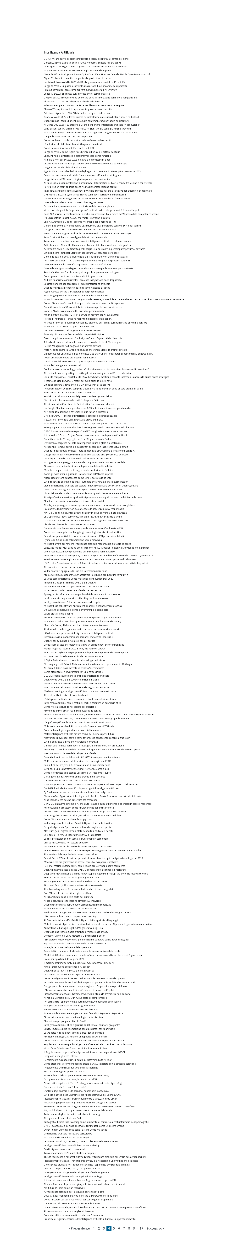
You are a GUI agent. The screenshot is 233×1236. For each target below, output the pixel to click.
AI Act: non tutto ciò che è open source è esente (69, 326)
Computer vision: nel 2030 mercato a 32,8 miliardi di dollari (74, 935)
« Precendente (79, 1228)
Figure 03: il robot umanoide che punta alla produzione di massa (77, 78)
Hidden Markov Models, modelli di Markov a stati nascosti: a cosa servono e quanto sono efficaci (95, 1207)
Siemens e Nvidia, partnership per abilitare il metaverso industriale (78, 636)
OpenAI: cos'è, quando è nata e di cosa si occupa (69, 640)
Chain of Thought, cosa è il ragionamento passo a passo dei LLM (78, 109)
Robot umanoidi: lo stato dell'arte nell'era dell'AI (69, 148)
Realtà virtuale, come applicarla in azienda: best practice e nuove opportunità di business (90, 559)
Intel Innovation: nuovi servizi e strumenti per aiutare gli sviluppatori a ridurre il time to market (93, 850)
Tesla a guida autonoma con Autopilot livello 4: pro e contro (75, 881)
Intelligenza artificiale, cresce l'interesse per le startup (72, 1145)
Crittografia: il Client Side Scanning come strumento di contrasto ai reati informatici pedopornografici (96, 1121)
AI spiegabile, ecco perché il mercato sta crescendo (71, 799)
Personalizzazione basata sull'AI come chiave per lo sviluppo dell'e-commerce (84, 865)
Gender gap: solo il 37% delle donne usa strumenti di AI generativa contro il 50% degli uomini (92, 225)
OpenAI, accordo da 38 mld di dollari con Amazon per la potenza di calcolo (83, 307)
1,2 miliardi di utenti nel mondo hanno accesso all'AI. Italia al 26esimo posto (83, 342)
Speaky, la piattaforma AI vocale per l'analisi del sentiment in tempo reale (82, 594)
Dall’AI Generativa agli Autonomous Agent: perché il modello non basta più (83, 489)
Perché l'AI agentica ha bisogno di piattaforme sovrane (72, 345)
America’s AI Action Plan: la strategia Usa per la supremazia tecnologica (81, 272)
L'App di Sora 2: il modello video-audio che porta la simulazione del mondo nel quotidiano (91, 97)
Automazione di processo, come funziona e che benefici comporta (79, 807)
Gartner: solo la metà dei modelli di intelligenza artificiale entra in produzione (84, 745)
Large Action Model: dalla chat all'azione (65, 167)
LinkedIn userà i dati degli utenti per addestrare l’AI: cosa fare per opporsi (82, 252)
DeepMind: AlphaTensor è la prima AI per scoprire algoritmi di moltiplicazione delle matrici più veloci (96, 873)
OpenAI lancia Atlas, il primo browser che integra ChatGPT (74, 202)
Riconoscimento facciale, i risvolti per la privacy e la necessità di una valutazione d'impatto (91, 1160)
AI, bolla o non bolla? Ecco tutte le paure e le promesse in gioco (77, 159)
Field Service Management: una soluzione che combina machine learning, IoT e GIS (87, 912)
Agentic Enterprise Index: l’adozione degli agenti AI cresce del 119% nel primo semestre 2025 (92, 171)
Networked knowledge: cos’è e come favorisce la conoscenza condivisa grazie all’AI (87, 737)
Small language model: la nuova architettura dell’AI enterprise (76, 295)
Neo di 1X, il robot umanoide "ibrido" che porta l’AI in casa (74, 400)
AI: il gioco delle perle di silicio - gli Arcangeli (66, 1137)
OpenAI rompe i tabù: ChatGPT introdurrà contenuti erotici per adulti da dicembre (86, 120)
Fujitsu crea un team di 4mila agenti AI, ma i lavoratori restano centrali (80, 186)
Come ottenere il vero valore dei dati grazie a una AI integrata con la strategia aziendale (90, 1063)
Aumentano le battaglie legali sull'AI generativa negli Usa (73, 927)
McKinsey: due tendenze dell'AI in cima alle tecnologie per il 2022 (77, 761)
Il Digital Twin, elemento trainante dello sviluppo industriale (74, 660)
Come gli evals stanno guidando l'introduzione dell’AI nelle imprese (78, 473)
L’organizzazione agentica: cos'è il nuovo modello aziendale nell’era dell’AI (82, 62)
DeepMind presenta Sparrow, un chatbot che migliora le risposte (77, 827)
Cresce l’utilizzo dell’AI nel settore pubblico (66, 842)
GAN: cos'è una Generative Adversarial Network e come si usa (76, 768)
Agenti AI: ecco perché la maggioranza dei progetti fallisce (74, 291)
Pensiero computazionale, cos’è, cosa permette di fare (72, 1168)
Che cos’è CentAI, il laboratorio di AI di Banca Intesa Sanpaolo (76, 625)
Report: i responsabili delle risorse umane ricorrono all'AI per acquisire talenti (84, 536)
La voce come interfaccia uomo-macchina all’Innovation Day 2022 (78, 578)
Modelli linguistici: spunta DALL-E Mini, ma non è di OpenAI (74, 648)
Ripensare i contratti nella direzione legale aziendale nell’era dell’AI (78, 466)
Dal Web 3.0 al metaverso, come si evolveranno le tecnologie (76, 609)
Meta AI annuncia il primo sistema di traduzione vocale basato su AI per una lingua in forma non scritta (98, 924)
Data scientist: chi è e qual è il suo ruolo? (65, 1087)
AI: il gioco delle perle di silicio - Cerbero (64, 1118)
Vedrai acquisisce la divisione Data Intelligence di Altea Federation (78, 823)
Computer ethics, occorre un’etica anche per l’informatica (74, 1215)
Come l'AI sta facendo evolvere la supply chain (68, 819)
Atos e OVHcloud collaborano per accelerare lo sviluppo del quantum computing (86, 574)
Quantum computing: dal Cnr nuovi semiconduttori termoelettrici (77, 904)
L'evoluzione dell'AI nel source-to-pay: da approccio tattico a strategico (81, 361)
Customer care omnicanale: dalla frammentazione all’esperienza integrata (82, 175)
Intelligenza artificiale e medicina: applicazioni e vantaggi (73, 1176)
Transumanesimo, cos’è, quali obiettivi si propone (70, 1153)
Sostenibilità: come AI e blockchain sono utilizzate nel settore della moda (82, 951)
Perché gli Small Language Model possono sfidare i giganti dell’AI (78, 396)
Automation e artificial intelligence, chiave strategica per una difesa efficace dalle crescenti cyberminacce (98, 555)
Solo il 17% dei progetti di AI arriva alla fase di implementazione (77, 764)
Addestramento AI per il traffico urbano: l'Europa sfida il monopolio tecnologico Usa (88, 245)
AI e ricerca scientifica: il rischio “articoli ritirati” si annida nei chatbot (79, 404)
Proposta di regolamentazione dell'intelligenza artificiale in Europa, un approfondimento (90, 1218)
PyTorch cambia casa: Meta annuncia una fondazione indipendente (79, 792)
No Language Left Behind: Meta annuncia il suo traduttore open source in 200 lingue (88, 664)
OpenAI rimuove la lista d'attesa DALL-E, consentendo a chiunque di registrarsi (85, 869)
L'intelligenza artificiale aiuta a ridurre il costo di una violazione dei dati (80, 699)
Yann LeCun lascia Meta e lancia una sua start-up (69, 392)
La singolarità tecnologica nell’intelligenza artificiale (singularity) (77, 1172)
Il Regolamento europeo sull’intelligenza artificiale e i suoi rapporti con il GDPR (85, 1052)
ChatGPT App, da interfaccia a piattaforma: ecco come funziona (77, 155)
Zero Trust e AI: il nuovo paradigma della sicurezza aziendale (75, 237)
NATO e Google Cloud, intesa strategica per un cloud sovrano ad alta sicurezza (85, 512)
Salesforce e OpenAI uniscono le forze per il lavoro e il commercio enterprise (84, 105)
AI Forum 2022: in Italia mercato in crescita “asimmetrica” (74, 667)
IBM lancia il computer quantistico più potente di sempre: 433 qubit (79, 990)
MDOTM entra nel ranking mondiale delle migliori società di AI (76, 687)
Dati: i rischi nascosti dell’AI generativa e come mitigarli (72, 330)
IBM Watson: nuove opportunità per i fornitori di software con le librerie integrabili (86, 939)
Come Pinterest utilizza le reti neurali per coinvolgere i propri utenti (78, 1199)
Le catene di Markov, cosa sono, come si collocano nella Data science (81, 1141)
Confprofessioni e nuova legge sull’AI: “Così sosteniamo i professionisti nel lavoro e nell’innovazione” (96, 369)
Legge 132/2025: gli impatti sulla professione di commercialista (77, 93)
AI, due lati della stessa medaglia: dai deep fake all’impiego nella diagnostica (83, 1013)
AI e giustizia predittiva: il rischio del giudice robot (69, 1005)
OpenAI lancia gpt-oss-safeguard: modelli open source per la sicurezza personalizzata (88, 268)
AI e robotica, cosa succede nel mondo (64, 567)
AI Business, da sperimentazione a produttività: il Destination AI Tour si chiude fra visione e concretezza (98, 182)
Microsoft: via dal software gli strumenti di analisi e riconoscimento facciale (83, 605)
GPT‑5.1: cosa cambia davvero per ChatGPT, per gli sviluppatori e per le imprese (86, 431)
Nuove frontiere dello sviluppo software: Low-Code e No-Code (77, 586)
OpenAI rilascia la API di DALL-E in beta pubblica (69, 970)
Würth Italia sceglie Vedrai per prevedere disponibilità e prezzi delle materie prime (86, 652)
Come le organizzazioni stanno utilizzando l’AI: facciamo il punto (77, 772)
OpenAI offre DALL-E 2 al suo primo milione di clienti (71, 679)
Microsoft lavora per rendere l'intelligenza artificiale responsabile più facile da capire (87, 543)
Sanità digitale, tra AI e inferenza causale (65, 1149)
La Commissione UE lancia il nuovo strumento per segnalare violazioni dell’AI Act (86, 520)
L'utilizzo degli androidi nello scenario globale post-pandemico (76, 1090)
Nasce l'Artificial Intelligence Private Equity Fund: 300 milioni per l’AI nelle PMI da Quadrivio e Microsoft (97, 74)
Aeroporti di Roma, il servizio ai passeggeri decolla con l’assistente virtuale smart (86, 446)
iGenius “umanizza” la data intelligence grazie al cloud (72, 877)
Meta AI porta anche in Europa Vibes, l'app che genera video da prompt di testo (85, 349)
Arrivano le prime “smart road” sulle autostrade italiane (72, 710)
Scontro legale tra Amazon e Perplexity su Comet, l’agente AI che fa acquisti (83, 338)
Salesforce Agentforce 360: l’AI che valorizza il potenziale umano (77, 113)
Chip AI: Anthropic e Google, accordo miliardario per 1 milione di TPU (80, 221)
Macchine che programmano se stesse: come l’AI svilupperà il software (81, 862)
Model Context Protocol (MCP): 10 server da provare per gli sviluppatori (81, 314)
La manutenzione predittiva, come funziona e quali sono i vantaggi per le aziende (86, 718)
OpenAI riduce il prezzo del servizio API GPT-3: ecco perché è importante (82, 757)
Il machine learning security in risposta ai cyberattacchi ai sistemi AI (79, 962)
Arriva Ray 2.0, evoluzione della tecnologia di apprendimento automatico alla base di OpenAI (92, 749)
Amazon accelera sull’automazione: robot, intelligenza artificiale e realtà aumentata (87, 241)
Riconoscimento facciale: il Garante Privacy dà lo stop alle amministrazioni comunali (88, 993)
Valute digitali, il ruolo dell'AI (58, 613)
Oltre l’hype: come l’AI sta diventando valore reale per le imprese (77, 458)
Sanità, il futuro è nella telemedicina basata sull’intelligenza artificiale (79, 1028)
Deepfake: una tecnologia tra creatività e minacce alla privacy (76, 931)
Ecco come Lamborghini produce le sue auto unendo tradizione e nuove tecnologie (87, 233)
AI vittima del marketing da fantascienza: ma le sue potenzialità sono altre (82, 629)
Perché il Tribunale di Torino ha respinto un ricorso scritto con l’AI (78, 318)
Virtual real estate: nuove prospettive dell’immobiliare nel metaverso (79, 551)
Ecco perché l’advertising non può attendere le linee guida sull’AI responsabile (84, 508)
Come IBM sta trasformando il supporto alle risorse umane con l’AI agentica (84, 303)
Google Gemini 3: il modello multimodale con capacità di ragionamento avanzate (86, 454)
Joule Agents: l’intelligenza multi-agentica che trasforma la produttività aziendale (85, 66)
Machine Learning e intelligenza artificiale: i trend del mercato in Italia (80, 691)
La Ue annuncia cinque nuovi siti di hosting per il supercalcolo (76, 598)
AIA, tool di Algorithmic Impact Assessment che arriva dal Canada (78, 1110)
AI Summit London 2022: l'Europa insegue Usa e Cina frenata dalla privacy (82, 621)
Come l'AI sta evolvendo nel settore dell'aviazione (70, 706)
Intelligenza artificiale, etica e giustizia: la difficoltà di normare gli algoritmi (82, 1024)
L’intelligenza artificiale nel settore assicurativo (68, 1133)
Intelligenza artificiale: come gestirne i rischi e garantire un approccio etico (82, 702)
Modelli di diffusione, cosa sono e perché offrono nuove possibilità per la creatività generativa (93, 955)
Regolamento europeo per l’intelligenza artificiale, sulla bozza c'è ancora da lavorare (88, 1044)
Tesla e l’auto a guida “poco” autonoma (64, 1071)
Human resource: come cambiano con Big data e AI (71, 1009)
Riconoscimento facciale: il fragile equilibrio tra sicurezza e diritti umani (80, 1098)
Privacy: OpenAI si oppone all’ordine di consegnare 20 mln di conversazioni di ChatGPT (89, 427)
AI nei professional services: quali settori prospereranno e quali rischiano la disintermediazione (93, 497)
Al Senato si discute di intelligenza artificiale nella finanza (73, 101)
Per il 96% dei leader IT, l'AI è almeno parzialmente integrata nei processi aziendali (87, 260)
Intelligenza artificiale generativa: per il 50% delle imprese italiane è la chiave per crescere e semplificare (98, 190)
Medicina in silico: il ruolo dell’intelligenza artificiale (70, 753)
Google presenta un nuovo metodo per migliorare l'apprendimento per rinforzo (85, 986)
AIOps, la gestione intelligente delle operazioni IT (69, 947)
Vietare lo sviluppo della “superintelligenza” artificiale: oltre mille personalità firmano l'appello (92, 210)
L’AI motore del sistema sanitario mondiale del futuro (72, 1203)
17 (141, 1228)
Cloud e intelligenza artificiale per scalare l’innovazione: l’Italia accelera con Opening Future (91, 485)
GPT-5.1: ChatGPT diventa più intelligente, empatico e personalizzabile (80, 415)
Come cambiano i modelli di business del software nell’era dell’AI (77, 140)
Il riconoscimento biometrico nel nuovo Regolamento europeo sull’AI (80, 1180)
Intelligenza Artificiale (59, 52)
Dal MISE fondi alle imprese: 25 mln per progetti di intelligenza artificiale (81, 788)
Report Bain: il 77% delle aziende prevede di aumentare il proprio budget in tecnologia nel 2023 (93, 858)
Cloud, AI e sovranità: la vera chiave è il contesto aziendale (74, 501)
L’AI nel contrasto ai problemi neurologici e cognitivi (71, 741)
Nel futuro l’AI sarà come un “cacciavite (64, 1187)
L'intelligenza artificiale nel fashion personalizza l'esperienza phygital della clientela (87, 1164)
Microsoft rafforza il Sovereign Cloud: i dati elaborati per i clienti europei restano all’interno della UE (95, 322)
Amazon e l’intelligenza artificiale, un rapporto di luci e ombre (75, 1036)
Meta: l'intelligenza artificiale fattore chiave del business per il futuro (79, 733)
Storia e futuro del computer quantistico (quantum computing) (76, 1075)
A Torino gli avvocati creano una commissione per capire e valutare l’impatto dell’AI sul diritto (92, 784)
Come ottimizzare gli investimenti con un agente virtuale (73, 671)
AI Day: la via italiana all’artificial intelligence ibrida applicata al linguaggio (82, 920)
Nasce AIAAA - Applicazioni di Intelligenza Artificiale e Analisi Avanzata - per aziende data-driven (93, 796)
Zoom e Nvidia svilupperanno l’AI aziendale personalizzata (74, 311)
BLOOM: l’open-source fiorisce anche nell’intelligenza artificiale (76, 675)
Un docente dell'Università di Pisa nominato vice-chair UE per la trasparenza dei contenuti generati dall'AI (98, 353)
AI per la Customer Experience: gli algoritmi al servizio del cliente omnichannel (84, 1184)
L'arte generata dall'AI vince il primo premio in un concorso (74, 776)
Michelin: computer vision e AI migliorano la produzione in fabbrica (78, 470)
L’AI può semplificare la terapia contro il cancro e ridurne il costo (77, 722)
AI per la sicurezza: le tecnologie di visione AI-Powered (72, 900)
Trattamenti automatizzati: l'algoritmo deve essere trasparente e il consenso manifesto (89, 1106)
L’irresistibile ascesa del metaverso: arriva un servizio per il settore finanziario (84, 644)
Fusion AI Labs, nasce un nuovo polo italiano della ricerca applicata (79, 206)
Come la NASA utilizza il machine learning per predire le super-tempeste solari (84, 1040)
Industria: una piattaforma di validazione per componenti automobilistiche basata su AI (89, 982)
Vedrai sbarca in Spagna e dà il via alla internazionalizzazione (75, 570)
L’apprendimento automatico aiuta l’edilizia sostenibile (72, 780)
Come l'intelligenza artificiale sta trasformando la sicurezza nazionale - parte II (85, 978)
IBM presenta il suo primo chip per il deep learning (70, 916)
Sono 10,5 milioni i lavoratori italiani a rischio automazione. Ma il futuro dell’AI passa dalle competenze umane (101, 214)
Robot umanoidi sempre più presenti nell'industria (70, 357)
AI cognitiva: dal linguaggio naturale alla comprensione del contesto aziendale (85, 462)
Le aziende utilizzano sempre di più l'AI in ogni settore (72, 974)
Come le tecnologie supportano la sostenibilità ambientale (74, 730)
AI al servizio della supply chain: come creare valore (70, 854)
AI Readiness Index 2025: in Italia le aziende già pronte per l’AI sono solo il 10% (85, 423)
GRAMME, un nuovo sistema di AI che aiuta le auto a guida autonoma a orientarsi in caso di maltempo (98, 803)
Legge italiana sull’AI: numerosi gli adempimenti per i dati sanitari (77, 179)
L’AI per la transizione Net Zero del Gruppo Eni (68, 136)
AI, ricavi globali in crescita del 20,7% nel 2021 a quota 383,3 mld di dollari (82, 815)
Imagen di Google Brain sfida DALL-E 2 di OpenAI (70, 582)
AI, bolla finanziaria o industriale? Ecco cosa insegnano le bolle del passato (83, 279)
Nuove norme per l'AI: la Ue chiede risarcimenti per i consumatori (78, 846)
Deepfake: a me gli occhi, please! (61, 1056)
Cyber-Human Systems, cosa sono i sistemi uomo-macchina (75, 1129)
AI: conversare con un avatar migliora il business (69, 1211)
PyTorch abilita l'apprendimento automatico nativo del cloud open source (82, 1001)
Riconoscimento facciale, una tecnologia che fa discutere (74, 1017)
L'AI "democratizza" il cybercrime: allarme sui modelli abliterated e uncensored (85, 194)
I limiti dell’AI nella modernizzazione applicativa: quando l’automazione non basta (86, 493)
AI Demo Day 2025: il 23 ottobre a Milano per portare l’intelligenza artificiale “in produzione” (92, 124)
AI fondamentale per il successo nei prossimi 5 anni (71, 908)
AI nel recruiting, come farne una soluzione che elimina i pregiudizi (78, 889)
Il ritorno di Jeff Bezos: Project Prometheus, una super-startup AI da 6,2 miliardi (85, 435)
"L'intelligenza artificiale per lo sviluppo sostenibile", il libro (74, 1191)
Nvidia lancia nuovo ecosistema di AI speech (67, 966)
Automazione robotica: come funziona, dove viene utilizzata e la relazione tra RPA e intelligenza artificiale (99, 714)
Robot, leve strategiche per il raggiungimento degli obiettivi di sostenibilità (82, 532)
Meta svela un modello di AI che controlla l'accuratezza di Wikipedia (79, 726)
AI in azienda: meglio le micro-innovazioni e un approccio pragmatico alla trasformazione (90, 132)
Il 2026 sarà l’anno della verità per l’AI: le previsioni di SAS (73, 419)
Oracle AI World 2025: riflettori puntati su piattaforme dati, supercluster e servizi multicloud (91, 117)
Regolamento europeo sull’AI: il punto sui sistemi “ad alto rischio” (78, 1059)
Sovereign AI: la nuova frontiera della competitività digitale (74, 334)
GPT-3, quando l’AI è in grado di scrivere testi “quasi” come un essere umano (84, 1125)
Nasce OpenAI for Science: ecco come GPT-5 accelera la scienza (77, 477)
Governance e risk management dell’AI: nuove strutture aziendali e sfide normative (87, 198)
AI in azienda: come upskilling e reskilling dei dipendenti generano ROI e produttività (87, 373)
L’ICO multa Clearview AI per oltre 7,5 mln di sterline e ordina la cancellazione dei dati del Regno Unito (97, 563)
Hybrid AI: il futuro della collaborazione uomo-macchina (73, 539)
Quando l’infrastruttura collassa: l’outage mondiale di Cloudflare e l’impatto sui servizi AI (89, 450)
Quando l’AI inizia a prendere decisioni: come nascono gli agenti (77, 287)
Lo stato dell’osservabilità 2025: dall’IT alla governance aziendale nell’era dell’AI (85, 82)
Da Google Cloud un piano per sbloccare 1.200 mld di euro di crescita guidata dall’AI (87, 408)
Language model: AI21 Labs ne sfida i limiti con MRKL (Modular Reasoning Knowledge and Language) (97, 547)
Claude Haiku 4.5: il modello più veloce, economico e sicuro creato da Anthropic (85, 163)
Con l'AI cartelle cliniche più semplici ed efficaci (68, 893)
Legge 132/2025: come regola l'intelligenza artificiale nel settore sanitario (82, 151)
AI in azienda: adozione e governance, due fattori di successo (76, 411)
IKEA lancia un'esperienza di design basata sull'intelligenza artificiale (79, 633)
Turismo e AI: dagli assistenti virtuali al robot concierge (72, 1114)
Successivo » (155, 1228)
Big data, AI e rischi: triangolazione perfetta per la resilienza (75, 943)
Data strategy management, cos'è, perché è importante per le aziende (81, 1195)
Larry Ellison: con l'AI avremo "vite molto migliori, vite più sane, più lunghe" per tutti (87, 128)
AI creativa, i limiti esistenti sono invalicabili (66, 695)
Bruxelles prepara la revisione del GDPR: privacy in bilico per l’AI (77, 384)
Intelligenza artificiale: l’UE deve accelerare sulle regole (72, 602)
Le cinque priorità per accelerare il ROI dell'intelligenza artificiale (77, 283)
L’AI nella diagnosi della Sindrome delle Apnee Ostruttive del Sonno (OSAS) (83, 1094)
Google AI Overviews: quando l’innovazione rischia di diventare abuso (80, 229)
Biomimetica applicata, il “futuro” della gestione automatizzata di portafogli (83, 1083)
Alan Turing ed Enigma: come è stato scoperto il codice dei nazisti (78, 830)
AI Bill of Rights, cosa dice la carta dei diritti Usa (69, 896)
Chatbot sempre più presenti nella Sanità (65, 1021)
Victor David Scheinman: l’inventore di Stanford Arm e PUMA (75, 1048)
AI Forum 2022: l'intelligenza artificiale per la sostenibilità (73, 656)
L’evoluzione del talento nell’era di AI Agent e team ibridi (73, 144)
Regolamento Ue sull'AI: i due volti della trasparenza (71, 1067)
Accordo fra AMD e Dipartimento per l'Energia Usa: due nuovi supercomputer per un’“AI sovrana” (94, 248)
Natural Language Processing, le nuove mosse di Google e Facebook (80, 1102)
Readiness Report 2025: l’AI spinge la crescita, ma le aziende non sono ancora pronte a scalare (93, 388)
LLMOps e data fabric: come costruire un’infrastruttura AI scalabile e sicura (83, 516)
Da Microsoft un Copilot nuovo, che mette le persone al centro (77, 217)
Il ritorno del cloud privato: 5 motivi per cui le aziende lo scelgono (78, 380)
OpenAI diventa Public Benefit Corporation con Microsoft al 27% (77, 264)
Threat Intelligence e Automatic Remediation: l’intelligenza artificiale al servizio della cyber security (95, 1156)
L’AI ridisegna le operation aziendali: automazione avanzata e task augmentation (86, 481)
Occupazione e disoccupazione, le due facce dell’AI (70, 1079)
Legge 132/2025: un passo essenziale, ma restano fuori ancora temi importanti (85, 85)
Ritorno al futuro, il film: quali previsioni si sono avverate (73, 885)
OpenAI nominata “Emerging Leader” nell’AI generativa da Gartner (78, 439)
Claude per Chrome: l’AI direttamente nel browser (69, 524)
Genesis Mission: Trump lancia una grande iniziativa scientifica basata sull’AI (83, 528)
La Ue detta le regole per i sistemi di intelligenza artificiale (74, 1032)
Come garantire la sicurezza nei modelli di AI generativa (73, 276)
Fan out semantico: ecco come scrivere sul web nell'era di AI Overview (80, 89)
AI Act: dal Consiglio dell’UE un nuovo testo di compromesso (75, 997)
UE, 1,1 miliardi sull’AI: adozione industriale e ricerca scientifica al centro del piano (86, 58)
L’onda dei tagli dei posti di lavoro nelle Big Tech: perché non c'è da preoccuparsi (86, 256)
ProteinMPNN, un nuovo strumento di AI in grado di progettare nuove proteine (85, 811)
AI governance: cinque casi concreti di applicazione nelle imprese (77, 70)
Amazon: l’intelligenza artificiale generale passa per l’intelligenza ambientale (83, 617)
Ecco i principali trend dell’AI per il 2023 (64, 959)
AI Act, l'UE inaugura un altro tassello (63, 365)
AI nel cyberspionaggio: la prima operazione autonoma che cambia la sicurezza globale (89, 505)
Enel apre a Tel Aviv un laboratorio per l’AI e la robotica (72, 834)
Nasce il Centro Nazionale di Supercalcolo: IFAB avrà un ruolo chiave (80, 683)
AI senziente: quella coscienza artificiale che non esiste (72, 590)
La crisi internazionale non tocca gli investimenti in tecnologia (76, 838)
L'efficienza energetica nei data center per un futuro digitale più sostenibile (83, 442)
